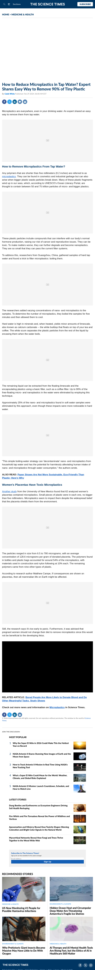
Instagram (91, 965)
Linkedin (14, 102)
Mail (25, 102)
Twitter (9, 102)
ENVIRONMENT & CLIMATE (60, 904)
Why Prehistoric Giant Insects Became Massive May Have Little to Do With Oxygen (23, 950)
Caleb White (10, 94)
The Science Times (47, 4)
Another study (9, 491)
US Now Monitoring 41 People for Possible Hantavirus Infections (21, 909)
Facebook (4, 102)
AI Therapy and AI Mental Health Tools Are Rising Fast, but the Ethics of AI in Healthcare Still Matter (71, 950)
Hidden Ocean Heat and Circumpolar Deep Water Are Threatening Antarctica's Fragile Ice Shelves (70, 910)
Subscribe (85, 4)
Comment (20, 102)
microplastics (9, 176)
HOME (5, 14)
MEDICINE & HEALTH (22, 14)
